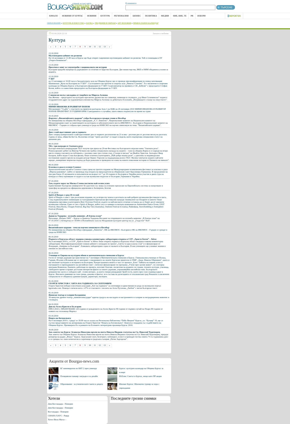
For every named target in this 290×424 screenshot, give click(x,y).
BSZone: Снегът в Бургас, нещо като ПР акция (140, 376)
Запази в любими (161, 33)
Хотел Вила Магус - (57, 419)
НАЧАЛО (53, 16)
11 (95, 46)
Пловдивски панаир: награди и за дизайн (79, 376)
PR (192, 16)
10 (90, 46)
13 (105, 46)
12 (100, 46)
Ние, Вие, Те (179, 16)
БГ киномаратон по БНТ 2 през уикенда (78, 368)
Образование (54, 23)
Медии (165, 16)
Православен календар (145, 23)
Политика (151, 16)
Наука (89, 23)
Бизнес (137, 16)
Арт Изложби (124, 23)
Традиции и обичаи (105, 23)
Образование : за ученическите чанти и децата (81, 384)
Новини (91, 16)
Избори (201, 16)
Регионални (121, 16)
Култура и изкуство (73, 23)
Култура (105, 16)
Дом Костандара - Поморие (60, 404)
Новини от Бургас (72, 16)
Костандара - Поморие (58, 411)
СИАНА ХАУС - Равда (58, 415)
